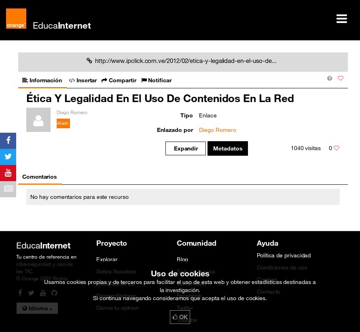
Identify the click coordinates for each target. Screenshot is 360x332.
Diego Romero (217, 130)
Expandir (186, 148)
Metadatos (228, 148)
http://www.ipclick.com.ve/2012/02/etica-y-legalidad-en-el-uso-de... (182, 60)
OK (180, 317)
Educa (62, 25)
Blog (182, 259)
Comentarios (39, 176)
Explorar (106, 259)
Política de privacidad (284, 255)
